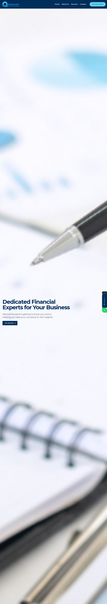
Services (74, 4)
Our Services (10, 327)
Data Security (97, 4)
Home (57, 4)
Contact (83, 4)
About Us (65, 4)
